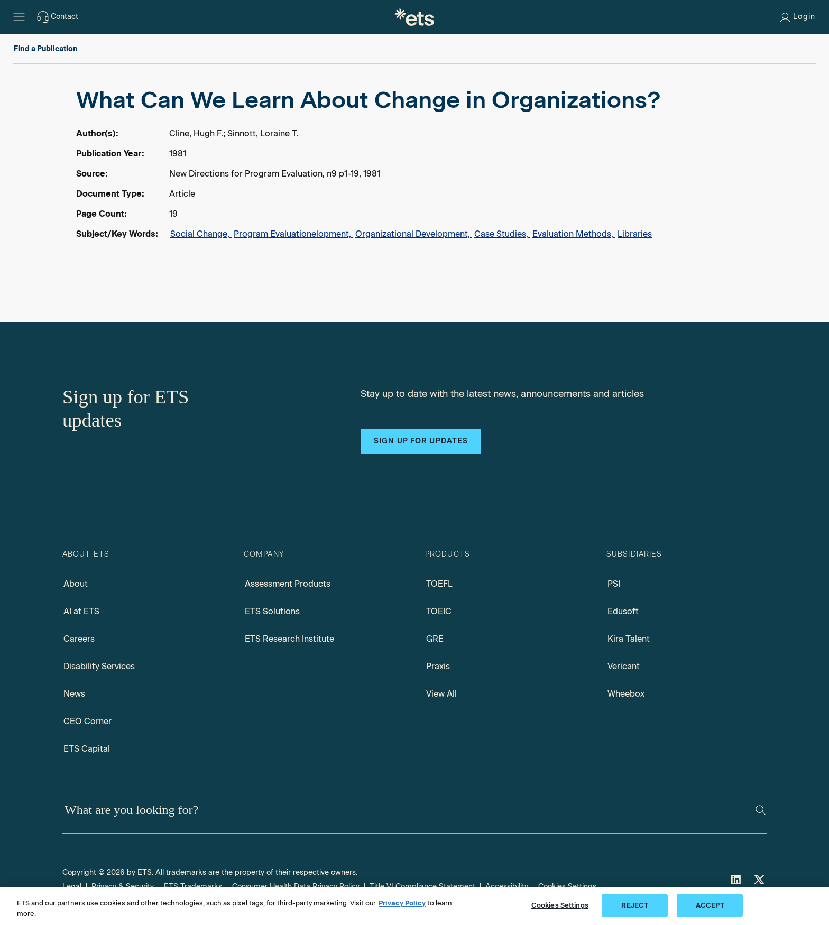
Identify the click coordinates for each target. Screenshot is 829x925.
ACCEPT (710, 905)
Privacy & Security (122, 886)
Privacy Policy (402, 903)
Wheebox (625, 694)
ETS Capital (86, 749)
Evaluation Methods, (573, 234)
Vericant (623, 666)
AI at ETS (81, 611)
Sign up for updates (421, 441)
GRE (435, 639)
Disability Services (99, 666)
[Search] (760, 810)
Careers (79, 639)
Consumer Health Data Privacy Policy (296, 886)
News (74, 694)
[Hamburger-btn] (19, 17)
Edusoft (623, 611)
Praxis (438, 666)
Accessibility (506, 886)
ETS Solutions (272, 611)
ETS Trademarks (193, 886)
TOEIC (439, 611)
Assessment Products (287, 584)
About (75, 584)
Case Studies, (502, 234)
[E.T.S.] (414, 17)
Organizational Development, (413, 234)
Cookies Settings (567, 886)
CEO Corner (87, 721)
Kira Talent (628, 639)
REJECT (634, 905)
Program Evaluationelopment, (293, 234)
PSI (613, 584)
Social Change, (201, 234)
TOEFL (439, 584)
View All (441, 694)
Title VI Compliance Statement (422, 886)
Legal (71, 886)
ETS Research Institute (289, 639)
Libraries (635, 234)
